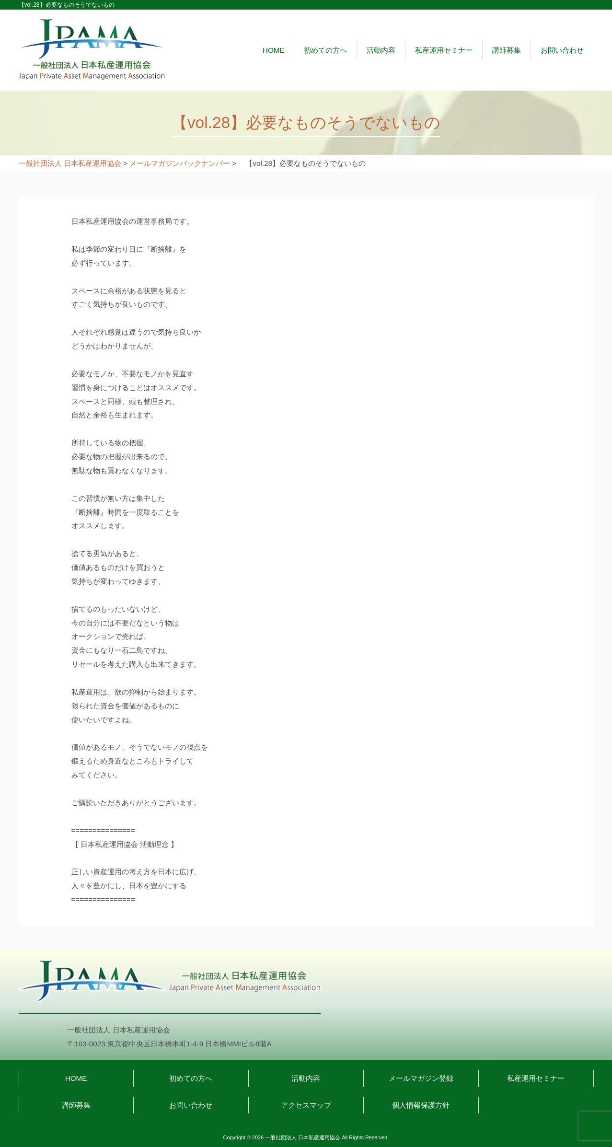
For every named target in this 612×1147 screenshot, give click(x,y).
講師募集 (506, 50)
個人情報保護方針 (421, 1105)
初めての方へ (325, 50)
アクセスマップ (306, 1105)
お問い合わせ (562, 50)
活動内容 (381, 50)
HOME (274, 50)
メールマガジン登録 (421, 1078)
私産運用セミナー (444, 50)
